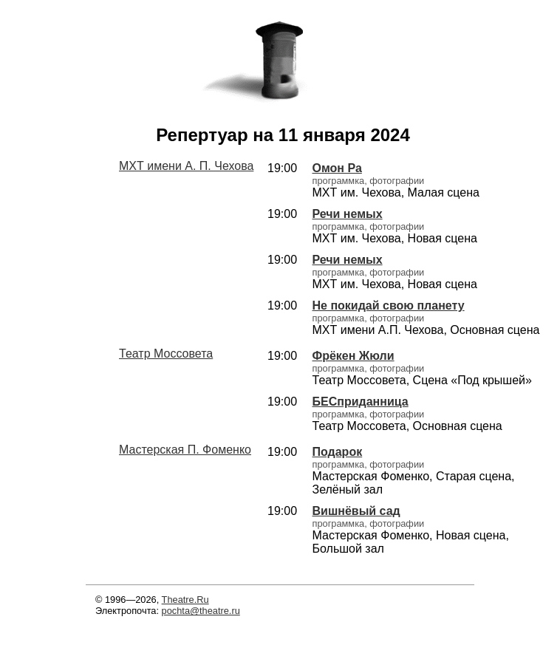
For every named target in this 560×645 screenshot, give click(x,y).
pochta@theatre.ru (201, 610)
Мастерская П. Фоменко (185, 449)
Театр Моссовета (166, 353)
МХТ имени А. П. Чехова (186, 166)
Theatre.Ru (185, 599)
